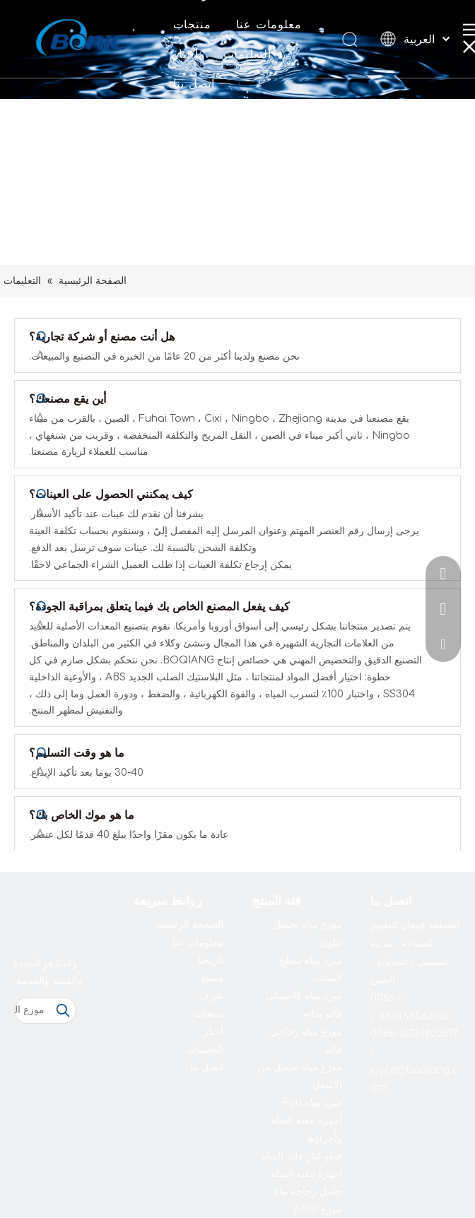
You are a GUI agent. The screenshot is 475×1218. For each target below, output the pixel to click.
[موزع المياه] (32, 1010)
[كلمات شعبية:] (63, 1010)
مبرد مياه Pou (312, 1102)
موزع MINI (318, 1209)
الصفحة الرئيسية (189, 924)
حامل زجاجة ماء (308, 1191)
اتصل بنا (194, 84)
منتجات (192, 24)
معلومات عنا (269, 24)
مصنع (212, 978)
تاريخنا (210, 960)
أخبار (186, 54)
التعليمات (247, 54)
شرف (211, 996)
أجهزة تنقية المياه (306, 1174)
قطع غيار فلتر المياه (302, 1156)
